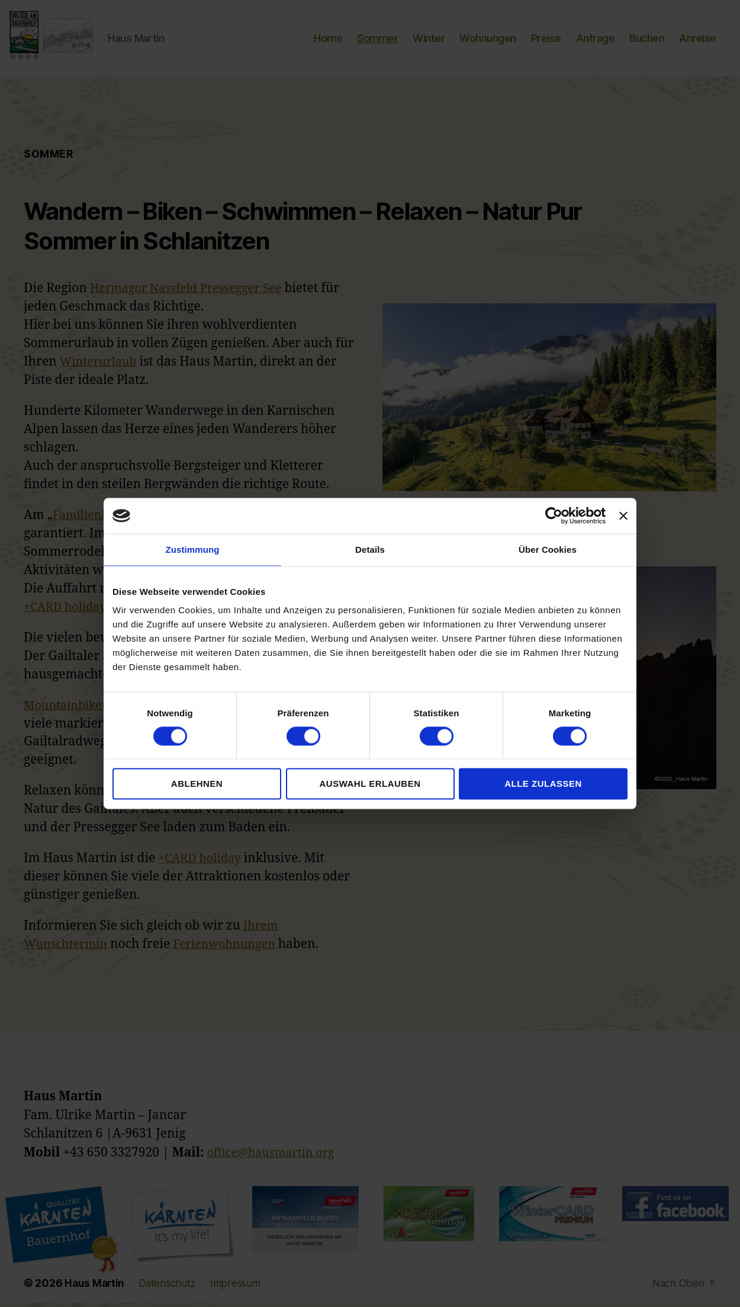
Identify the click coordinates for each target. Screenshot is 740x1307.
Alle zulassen (543, 784)
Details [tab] (370, 549)
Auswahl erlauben (369, 784)
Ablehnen (197, 784)
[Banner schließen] (623, 516)
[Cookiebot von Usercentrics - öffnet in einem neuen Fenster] (554, 516)
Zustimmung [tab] (193, 549)
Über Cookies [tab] (548, 549)
